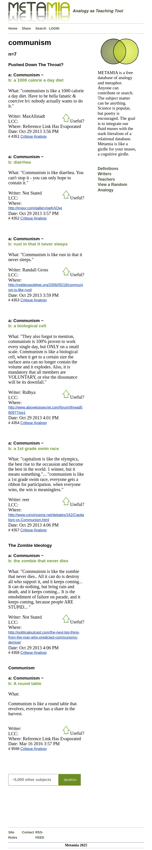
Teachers (106, 179)
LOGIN (54, 28)
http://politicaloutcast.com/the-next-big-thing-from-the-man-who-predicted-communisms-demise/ (44, 637)
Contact (28, 832)
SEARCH (70, 780)
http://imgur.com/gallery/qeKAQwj (35, 208)
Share (26, 28)
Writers (104, 174)
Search (40, 28)
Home (12, 28)
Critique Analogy (33, 136)
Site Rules (12, 834)
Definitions (108, 168)
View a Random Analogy (112, 187)
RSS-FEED (39, 834)
